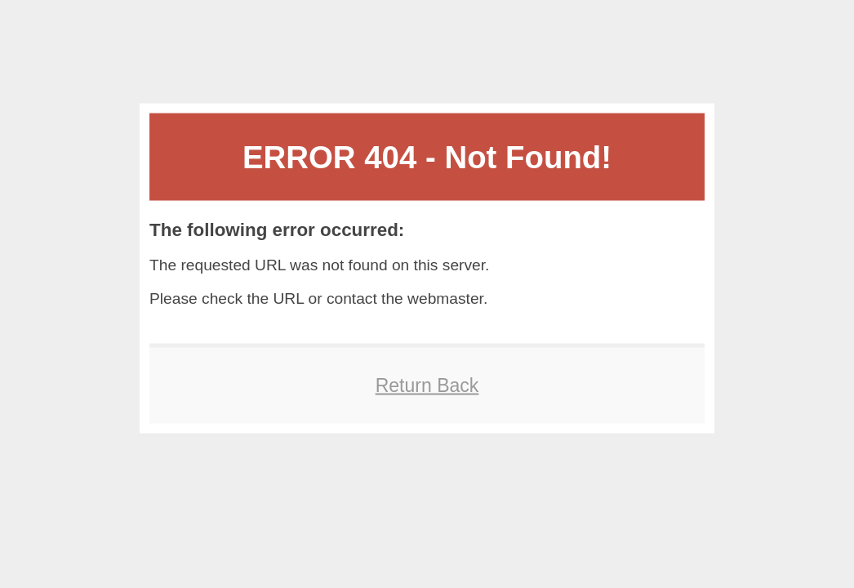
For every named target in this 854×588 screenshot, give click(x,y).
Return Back (427, 384)
